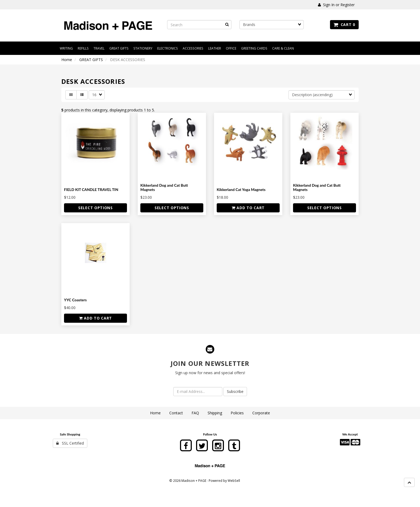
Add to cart (248, 207)
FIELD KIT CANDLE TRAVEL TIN (91, 189)
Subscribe (235, 391)
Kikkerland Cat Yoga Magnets (241, 189)
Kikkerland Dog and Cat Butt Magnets (164, 187)
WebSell (234, 480)
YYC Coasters (75, 300)
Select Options (95, 207)
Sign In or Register (336, 4)
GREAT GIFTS (91, 59)
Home (66, 59)
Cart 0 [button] (344, 24)
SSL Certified (70, 443)
